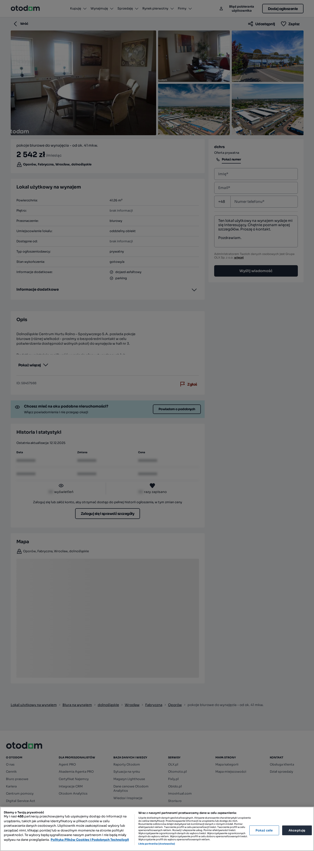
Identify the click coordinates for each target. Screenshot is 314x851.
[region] (157, 829)
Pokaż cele (264, 830)
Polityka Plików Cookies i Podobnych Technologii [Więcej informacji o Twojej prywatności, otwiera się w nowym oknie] (90, 840)
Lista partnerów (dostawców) (156, 843)
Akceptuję (297, 830)
